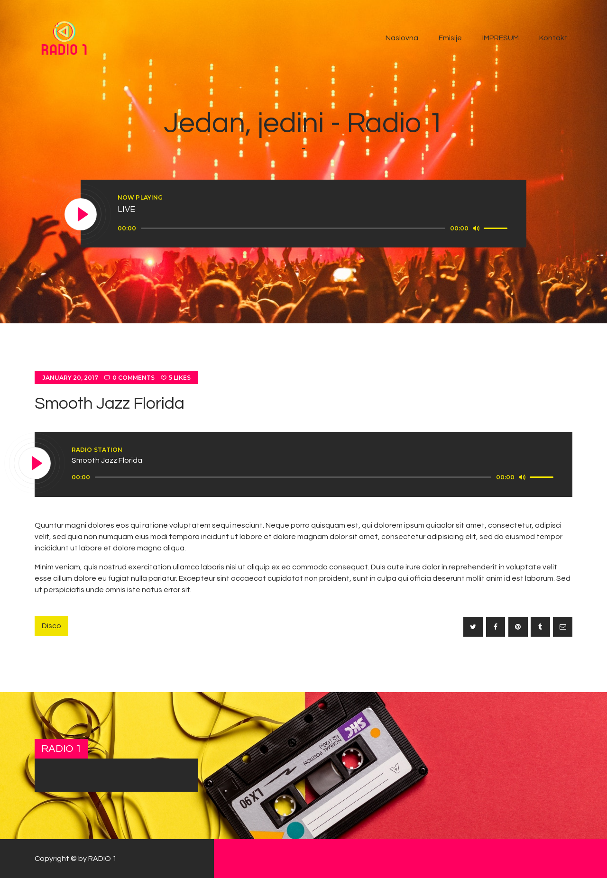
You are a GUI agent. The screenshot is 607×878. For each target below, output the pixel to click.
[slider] (293, 228)
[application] (314, 228)
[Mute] (476, 228)
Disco (51, 626)
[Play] (81, 215)
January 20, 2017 (70, 377)
